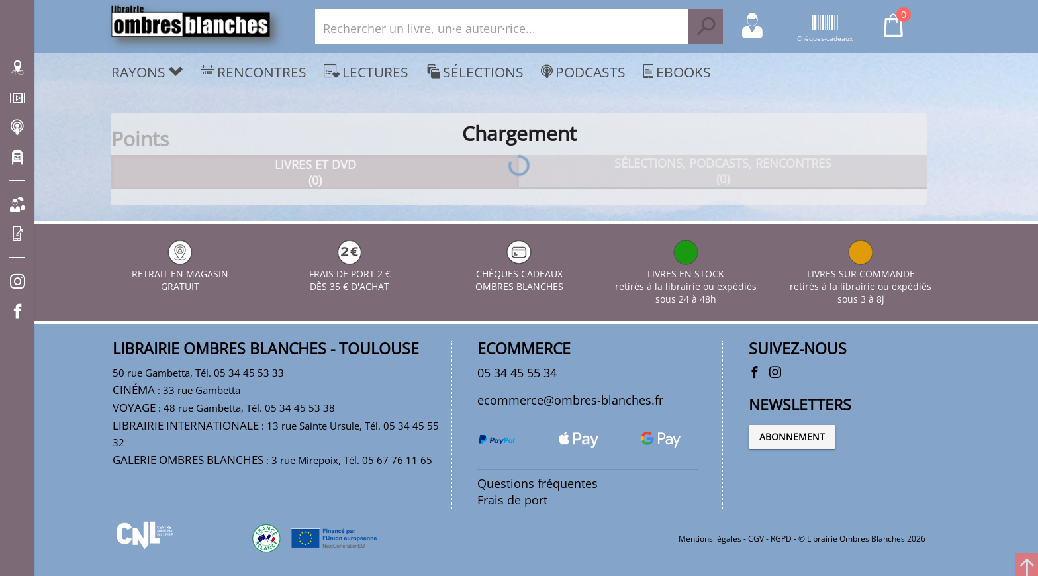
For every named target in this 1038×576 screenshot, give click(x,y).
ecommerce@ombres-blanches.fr (570, 400)
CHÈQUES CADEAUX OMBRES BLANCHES (519, 274)
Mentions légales (710, 538)
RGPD (781, 538)
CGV (756, 538)
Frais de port (512, 500)
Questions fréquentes (537, 483)
